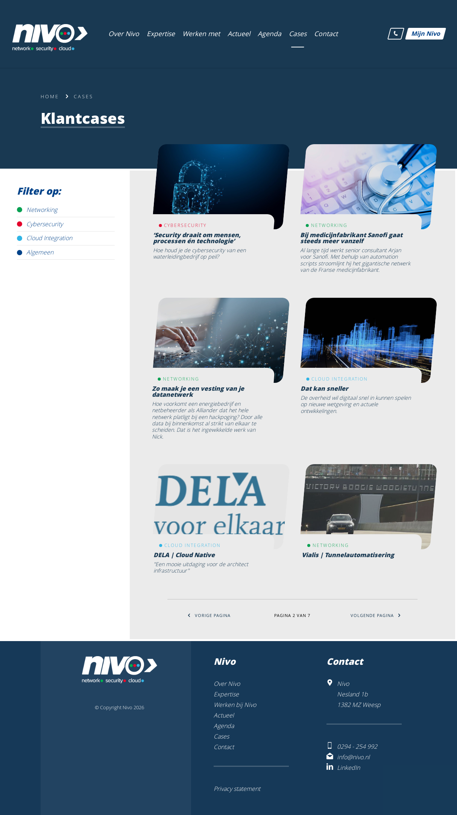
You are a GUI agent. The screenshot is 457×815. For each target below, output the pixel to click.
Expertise (226, 694)
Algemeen (39, 252)
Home (50, 96)
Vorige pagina (209, 615)
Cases (83, 96)
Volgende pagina (376, 615)
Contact (224, 747)
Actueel (224, 715)
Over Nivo (227, 683)
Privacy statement (237, 789)
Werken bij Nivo (235, 705)
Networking (41, 210)
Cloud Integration (49, 238)
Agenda (224, 726)
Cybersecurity (44, 224)
